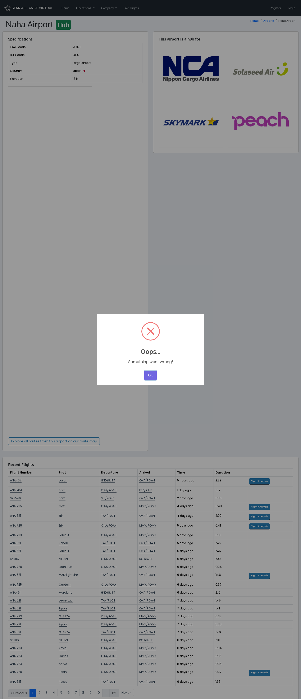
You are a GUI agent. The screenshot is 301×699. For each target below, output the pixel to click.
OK (150, 375)
